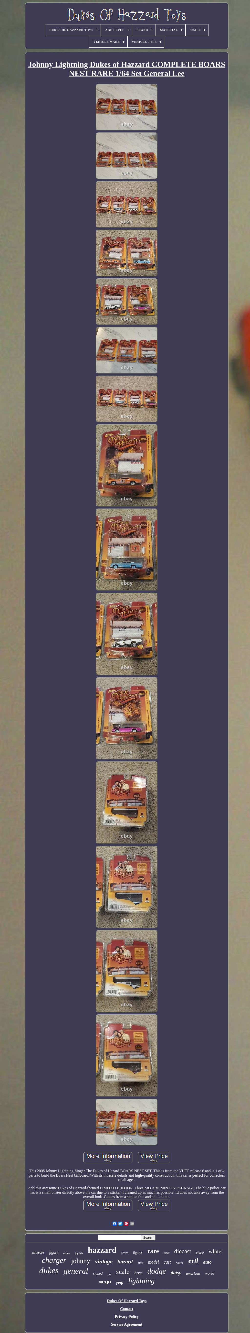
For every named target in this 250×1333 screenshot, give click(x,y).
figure (53, 1252)
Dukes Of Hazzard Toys (126, 1301)
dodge (156, 1271)
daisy (176, 1272)
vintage (104, 1261)
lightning (141, 1281)
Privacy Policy (127, 1316)
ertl (193, 1261)
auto (207, 1262)
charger (54, 1260)
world (209, 1273)
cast (167, 1262)
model (153, 1262)
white (215, 1251)
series (124, 1253)
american (193, 1273)
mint (140, 1263)
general (75, 1271)
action (66, 1253)
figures (138, 1253)
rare (153, 1251)
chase (200, 1253)
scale (122, 1271)
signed (98, 1273)
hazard (125, 1261)
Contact (126, 1309)
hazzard (102, 1250)
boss (138, 1272)
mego (105, 1282)
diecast (182, 1251)
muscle (38, 1252)
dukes (49, 1270)
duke (166, 1253)
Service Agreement (126, 1324)
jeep (119, 1282)
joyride (79, 1253)
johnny (80, 1261)
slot (109, 1274)
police (180, 1263)
